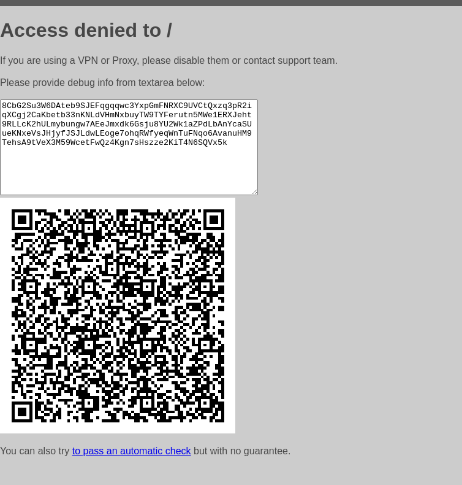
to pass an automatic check (131, 469)
